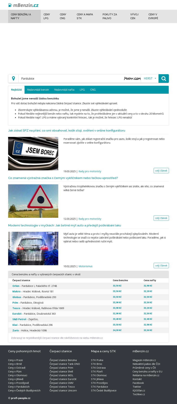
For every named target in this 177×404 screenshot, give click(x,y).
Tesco (16, 308)
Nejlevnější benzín (38, 89)
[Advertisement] (88, 47)
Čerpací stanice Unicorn (63, 390)
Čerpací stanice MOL (61, 375)
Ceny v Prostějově (18, 382)
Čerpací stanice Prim (61, 367)
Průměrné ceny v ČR (144, 367)
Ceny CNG (63, 16)
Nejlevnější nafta (64, 89)
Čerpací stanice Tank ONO (65, 364)
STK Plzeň (97, 371)
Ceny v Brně (15, 364)
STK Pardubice (99, 386)
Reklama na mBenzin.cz (146, 375)
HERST (148, 78)
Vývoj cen (134, 16)
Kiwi (14, 325)
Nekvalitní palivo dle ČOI (146, 364)
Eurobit (17, 313)
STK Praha (97, 360)
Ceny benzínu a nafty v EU (147, 371)
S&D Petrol (19, 319)
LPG (82, 89)
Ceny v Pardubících (19, 386)
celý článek (161, 170)
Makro (16, 291)
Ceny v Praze (15, 360)
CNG (93, 89)
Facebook (138, 382)
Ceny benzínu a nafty (21, 16)
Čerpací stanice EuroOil (63, 379)
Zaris (15, 330)
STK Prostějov (99, 382)
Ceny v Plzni (14, 371)
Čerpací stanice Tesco (62, 386)
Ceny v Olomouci (17, 375)
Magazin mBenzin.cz (144, 360)
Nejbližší (16, 89)
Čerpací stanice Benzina (63, 360)
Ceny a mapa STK (85, 16)
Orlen (15, 286)
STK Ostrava (98, 367)
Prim (15, 302)
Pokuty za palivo (110, 16)
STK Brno (96, 364)
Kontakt (137, 379)
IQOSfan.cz (139, 390)
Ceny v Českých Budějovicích (24, 390)
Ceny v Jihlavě (15, 379)
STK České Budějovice (104, 390)
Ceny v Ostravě (16, 367)
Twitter (137, 386)
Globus (16, 297)
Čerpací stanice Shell (61, 371)
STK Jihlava (97, 379)
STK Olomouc (99, 375)
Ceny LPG (47, 16)
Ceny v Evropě (153, 16)
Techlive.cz (139, 394)
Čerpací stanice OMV (61, 382)
